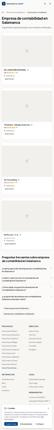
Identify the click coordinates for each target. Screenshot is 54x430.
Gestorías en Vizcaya (10, 360)
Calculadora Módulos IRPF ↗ (39, 401)
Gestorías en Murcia (9, 364)
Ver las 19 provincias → (10, 368)
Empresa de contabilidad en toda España (19, 314)
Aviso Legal (33, 383)
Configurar (40, 424)
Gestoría (32, 335)
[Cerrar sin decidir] (48, 408)
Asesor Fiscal (34, 331)
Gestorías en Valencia (10, 338)
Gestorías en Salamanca (15, 12)
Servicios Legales (35, 342)
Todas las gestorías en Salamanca (16, 308)
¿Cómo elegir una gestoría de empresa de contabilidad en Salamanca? (27, 288)
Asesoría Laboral (35, 338)
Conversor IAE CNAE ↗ (37, 397)
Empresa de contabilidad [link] (37, 12)
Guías (4, 387)
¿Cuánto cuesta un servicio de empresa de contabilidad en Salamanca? (27, 279)
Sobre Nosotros (8, 379)
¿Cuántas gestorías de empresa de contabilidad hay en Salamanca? (27, 270)
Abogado (32, 349)
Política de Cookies (36, 387)
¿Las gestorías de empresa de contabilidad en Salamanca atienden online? (27, 297)
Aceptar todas (11, 424)
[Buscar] (45, 4)
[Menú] (50, 4)
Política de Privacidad (37, 379)
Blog (4, 383)
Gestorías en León (9, 353)
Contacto (6, 390)
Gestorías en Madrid (9, 331)
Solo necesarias (26, 424)
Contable (32, 346)
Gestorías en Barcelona (11, 335)
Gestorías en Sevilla (9, 346)
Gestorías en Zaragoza (10, 349)
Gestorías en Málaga (9, 342)
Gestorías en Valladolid (10, 357)
